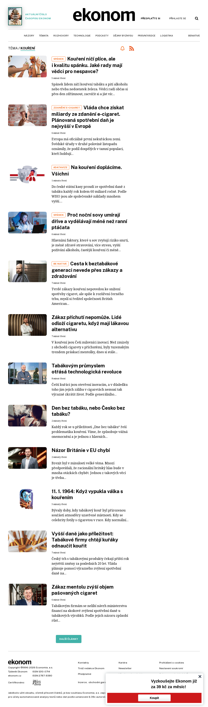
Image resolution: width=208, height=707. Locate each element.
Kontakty (83, 662)
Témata (44, 35)
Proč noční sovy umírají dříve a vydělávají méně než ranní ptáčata (89, 221)
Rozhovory (61, 35)
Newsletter (125, 668)
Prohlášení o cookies (171, 662)
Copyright (14, 667)
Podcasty (101, 35)
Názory (29, 35)
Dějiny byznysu (123, 35)
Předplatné (84, 674)
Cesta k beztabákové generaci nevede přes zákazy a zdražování (87, 270)
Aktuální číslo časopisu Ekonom (29, 16)
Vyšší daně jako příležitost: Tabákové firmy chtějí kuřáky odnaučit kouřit (85, 540)
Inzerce (82, 682)
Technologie (82, 35)
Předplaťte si (150, 18)
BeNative (194, 35)
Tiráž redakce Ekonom (91, 668)
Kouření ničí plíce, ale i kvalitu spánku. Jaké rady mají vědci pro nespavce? (87, 65)
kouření (28, 48)
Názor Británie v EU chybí (81, 450)
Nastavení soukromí (171, 668)
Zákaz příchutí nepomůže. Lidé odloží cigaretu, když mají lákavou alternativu (90, 323)
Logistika (166, 35)
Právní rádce (146, 35)
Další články (68, 639)
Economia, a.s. (44, 667)
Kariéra (123, 662)
